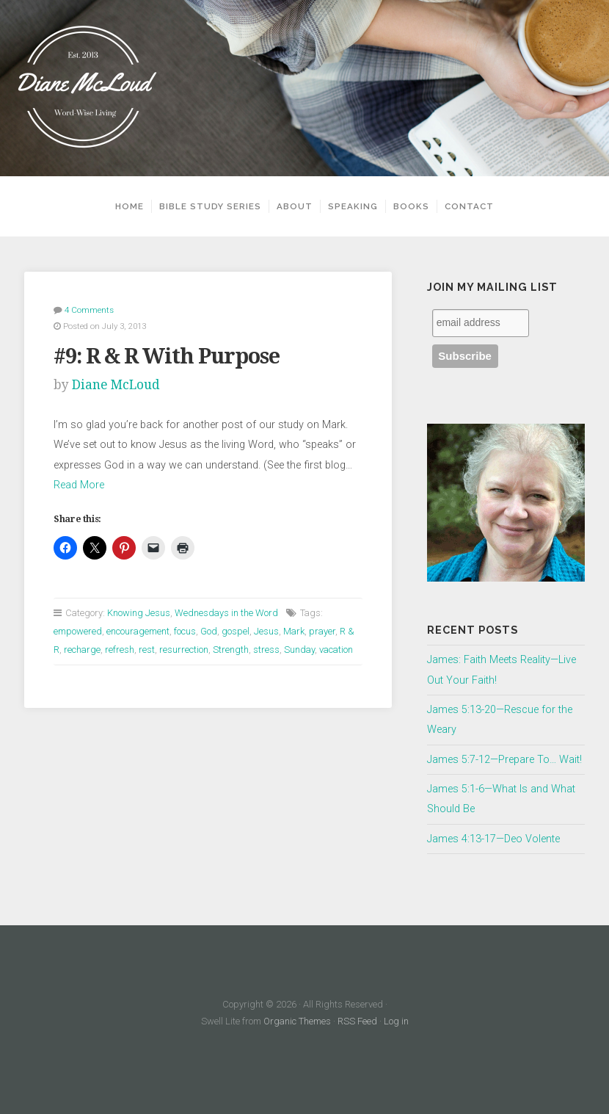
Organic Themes (297, 1021)
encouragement (137, 631)
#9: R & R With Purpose (167, 356)
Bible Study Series (210, 206)
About (295, 206)
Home (129, 206)
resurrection (183, 649)
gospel (235, 631)
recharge (82, 649)
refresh (119, 649)
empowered (78, 631)
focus (185, 631)
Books (411, 206)
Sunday (299, 649)
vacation (336, 649)
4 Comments (89, 310)
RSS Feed (357, 1021)
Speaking (353, 206)
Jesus (266, 631)
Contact (469, 206)
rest (147, 649)
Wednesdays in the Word (226, 612)
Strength (231, 649)
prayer (322, 631)
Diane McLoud (116, 384)
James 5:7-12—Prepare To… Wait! (504, 759)
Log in (396, 1021)
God (208, 631)
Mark (293, 631)
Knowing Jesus (138, 612)
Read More (79, 485)
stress (266, 649)
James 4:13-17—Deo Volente (493, 839)
